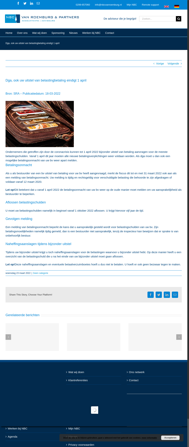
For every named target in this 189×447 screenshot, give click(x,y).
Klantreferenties (78, 380)
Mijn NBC (74, 428)
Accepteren (170, 437)
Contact (134, 380)
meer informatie (149, 438)
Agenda (12, 436)
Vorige (160, 63)
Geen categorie (40, 273)
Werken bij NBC (17, 428)
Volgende (173, 63)
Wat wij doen (76, 372)
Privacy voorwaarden (81, 444)
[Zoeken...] (157, 18)
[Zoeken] (178, 18)
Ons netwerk (137, 372)
